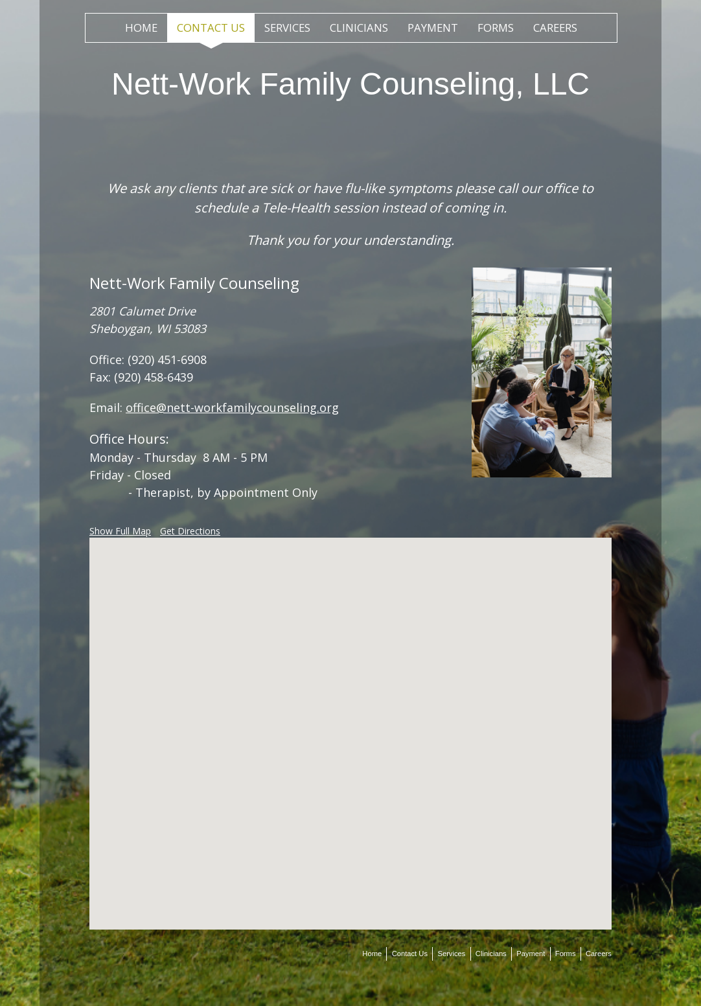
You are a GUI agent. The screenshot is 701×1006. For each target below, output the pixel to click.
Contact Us (211, 27)
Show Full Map (120, 531)
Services (287, 27)
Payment (433, 27)
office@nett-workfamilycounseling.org (232, 407)
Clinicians (359, 27)
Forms (495, 27)
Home (141, 27)
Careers (555, 27)
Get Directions (190, 531)
